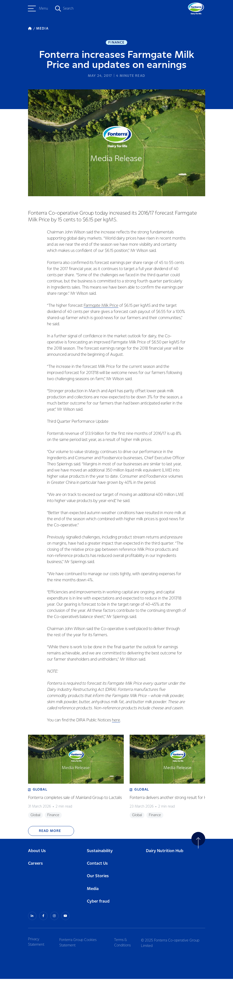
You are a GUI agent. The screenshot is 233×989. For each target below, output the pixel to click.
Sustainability (100, 861)
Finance (116, 43)
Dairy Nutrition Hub (164, 861)
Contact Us (97, 874)
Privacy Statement (36, 952)
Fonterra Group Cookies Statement (79, 952)
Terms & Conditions (125, 952)
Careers (35, 874)
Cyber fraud (98, 912)
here (115, 722)
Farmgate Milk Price (99, 308)
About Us (37, 861)
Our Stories (98, 887)
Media (93, 899)
